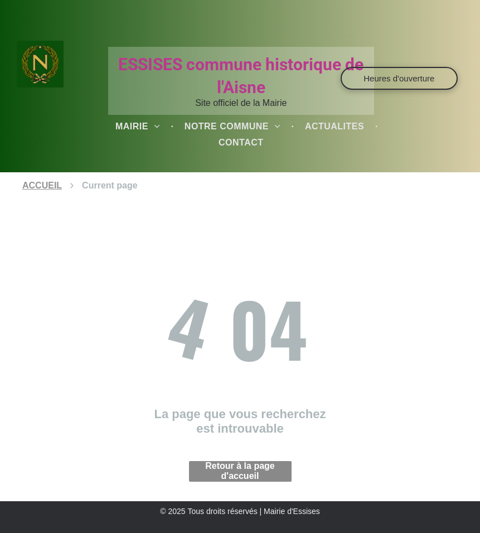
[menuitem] (138, 126)
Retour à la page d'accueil (239, 471)
